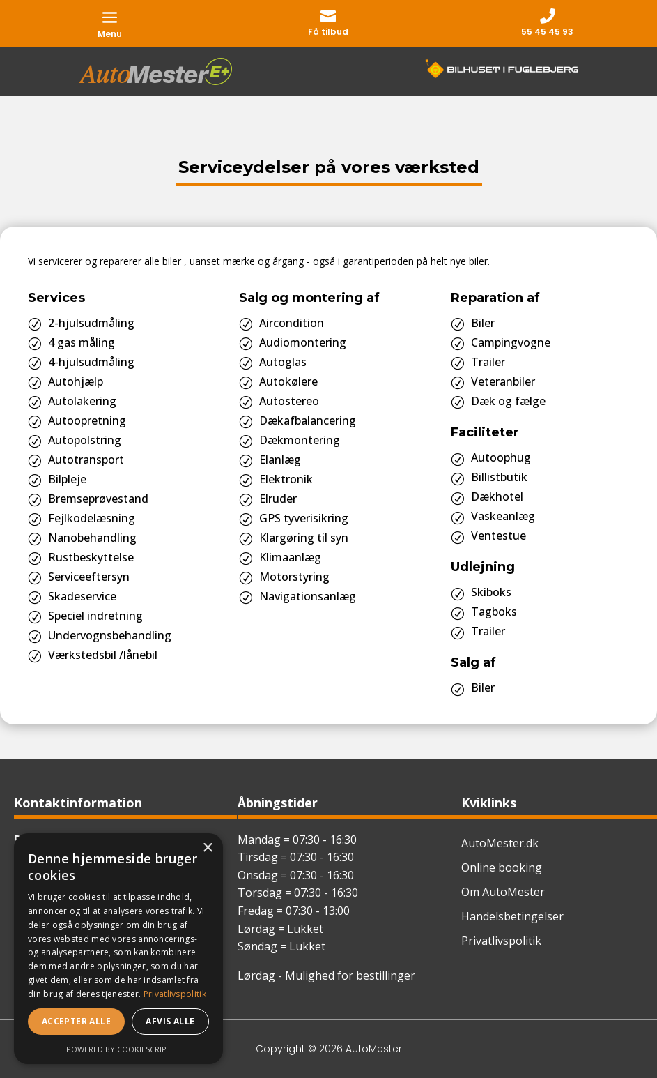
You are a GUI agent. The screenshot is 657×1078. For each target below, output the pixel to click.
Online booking (501, 867)
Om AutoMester (503, 891)
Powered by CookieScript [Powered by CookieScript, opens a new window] (118, 1049)
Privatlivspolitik (501, 940)
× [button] (207, 848)
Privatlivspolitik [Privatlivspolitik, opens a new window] (175, 994)
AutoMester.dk (500, 843)
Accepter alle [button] (76, 1021)
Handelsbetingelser (512, 916)
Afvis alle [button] (170, 1021)
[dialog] (118, 948)
